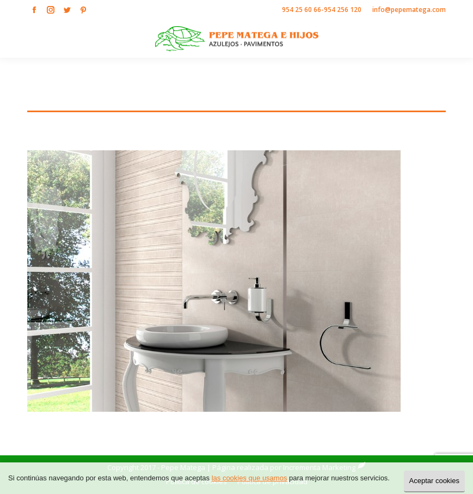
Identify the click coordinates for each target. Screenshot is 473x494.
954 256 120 (342, 9)
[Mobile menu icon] (455, 38)
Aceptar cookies (434, 481)
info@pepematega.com (409, 9)
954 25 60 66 (301, 9)
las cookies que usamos (249, 478)
